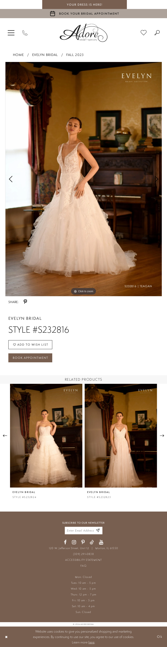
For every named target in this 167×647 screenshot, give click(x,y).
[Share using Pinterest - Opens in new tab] (25, 302)
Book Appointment (30, 358)
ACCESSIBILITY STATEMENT (83, 560)
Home (18, 55)
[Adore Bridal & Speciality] (83, 33)
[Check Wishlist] (143, 33)
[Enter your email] (83, 530)
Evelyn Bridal (45, 55)
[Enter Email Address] (97, 530)
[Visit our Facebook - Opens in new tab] (65, 542)
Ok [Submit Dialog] (159, 636)
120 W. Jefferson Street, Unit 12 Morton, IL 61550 (83, 548)
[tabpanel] (83, 179)
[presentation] (46, 436)
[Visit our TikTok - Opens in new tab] (92, 542)
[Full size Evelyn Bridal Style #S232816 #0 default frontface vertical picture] (83, 179)
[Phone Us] (25, 33)
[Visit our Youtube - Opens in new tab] (101, 542)
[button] (11, 33)
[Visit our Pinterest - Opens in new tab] (83, 542)
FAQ (83, 565)
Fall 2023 (75, 55)
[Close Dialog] (6, 636)
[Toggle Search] (157, 33)
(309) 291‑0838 (83, 554)
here (91, 642)
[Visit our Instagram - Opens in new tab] (74, 542)
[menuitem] (11, 33)
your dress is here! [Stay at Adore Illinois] (84, 4)
